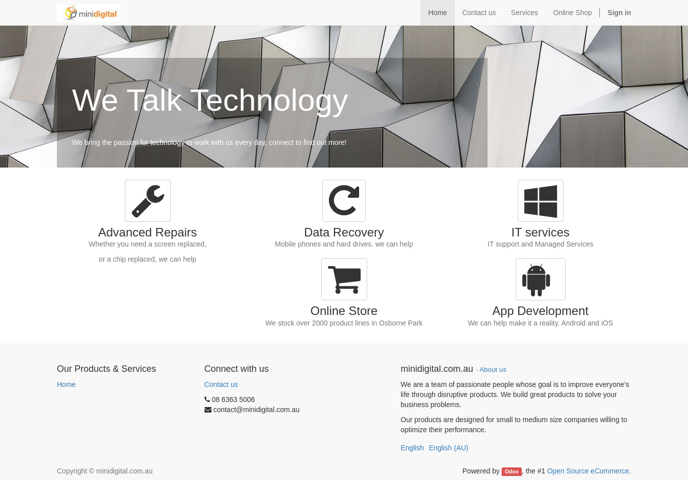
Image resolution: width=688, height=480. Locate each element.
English (412, 448)
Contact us (221, 384)
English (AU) (448, 448)
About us (492, 369)
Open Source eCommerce (588, 471)
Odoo (511, 471)
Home (66, 384)
